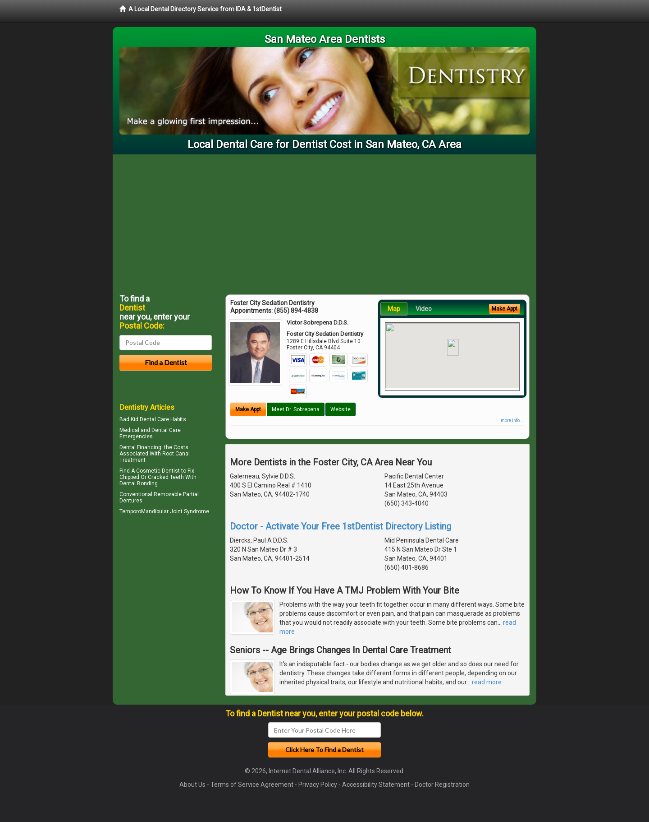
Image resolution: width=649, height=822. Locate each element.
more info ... (513, 420)
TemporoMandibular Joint (151, 511)
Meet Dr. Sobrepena (296, 409)
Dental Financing (140, 447)
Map (394, 308)
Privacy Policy (317, 784)
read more (487, 682)
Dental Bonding (138, 483)
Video (424, 308)
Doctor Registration (442, 784)
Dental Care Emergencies (150, 433)
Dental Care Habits (163, 419)
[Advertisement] (324, 222)
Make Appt (248, 409)
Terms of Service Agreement (251, 784)
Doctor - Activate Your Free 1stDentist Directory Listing (340, 526)
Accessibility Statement (376, 784)
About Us (192, 784)
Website (340, 409)
